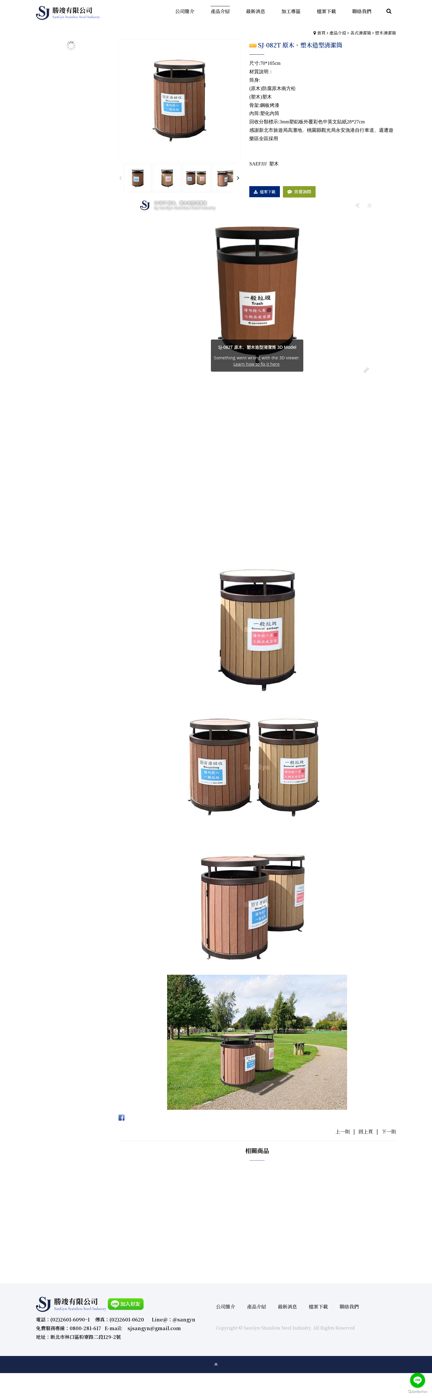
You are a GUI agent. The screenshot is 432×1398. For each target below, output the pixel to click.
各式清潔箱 (360, 33)
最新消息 (287, 1306)
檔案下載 (267, 192)
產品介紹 (337, 33)
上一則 (342, 1131)
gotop (216, 1364)
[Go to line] (417, 1380)
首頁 (321, 33)
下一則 (389, 1131)
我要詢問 (302, 192)
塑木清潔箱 (385, 33)
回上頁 (365, 1131)
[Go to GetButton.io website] (417, 1392)
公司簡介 (225, 1306)
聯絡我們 (349, 1306)
